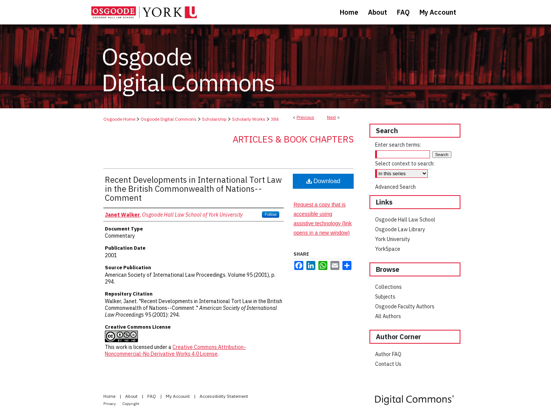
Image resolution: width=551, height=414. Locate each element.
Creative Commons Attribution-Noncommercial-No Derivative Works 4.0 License (175, 350)
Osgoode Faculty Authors (404, 306)
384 (275, 119)
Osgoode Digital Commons (169, 119)
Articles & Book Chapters (293, 139)
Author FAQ (388, 354)
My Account (178, 396)
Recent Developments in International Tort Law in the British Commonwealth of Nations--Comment (193, 188)
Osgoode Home (119, 119)
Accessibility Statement (224, 396)
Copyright (131, 403)
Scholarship (214, 119)
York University (392, 239)
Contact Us (388, 364)
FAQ (152, 396)
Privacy (110, 403)
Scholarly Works (248, 119)
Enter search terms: (398, 144)
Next (331, 117)
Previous (305, 117)
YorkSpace (387, 249)
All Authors (388, 316)
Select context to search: (404, 163)
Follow (271, 214)
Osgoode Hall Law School (405, 219)
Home (110, 396)
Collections (388, 287)
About (132, 396)
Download (323, 181)
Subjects (385, 296)
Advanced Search (395, 186)
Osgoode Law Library (400, 229)
